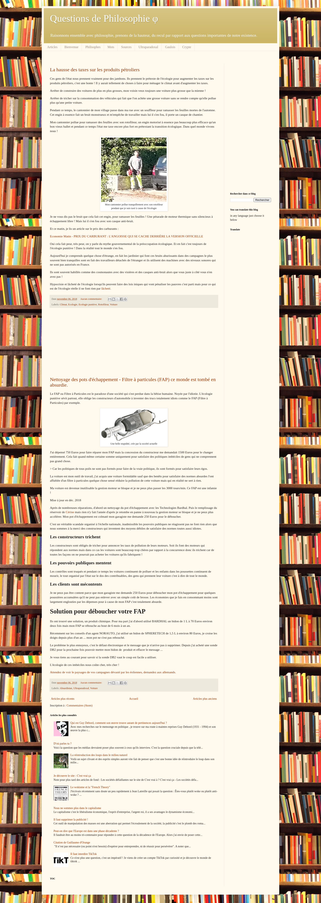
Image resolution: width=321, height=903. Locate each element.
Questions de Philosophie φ (104, 18)
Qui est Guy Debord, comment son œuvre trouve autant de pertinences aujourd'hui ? (118, 722)
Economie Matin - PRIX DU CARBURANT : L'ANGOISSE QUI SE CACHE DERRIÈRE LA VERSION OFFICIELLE (126, 236)
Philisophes (93, 47)
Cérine (70, 512)
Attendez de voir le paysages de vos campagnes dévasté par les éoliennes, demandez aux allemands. (113, 672)
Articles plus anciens (205, 698)
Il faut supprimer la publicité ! (71, 819)
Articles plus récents (62, 698)
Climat (63, 304)
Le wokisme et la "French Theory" (90, 787)
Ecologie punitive (88, 304)
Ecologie (72, 304)
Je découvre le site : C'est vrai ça (72, 775)
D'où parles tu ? (63, 743)
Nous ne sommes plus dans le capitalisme (77, 808)
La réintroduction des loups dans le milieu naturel (98, 755)
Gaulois (170, 47)
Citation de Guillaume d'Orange (72, 842)
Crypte (186, 47)
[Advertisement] (134, 342)
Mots (110, 47)
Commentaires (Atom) (79, 705)
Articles (52, 47)
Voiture (114, 304)
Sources (126, 47)
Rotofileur (103, 304)
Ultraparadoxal (148, 47)
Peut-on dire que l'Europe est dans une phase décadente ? (86, 831)
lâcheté (105, 288)
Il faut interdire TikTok (83, 853)
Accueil (133, 698)
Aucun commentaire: (91, 299)
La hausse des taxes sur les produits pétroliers (95, 69)
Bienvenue (71, 47)
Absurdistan (66, 688)
